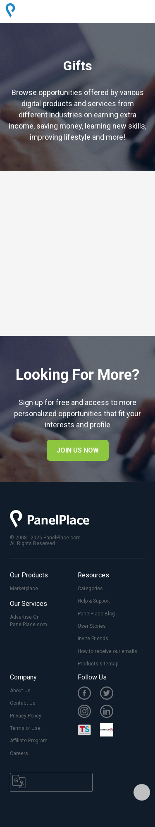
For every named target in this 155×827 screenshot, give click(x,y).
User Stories (92, 626)
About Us (20, 691)
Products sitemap (98, 664)
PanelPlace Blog (96, 614)
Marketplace (24, 588)
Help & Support (94, 601)
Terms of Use (25, 728)
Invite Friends (93, 638)
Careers (19, 753)
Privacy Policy (25, 716)
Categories (90, 588)
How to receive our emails (107, 651)
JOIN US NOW (78, 450)
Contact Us (23, 703)
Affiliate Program (29, 741)
